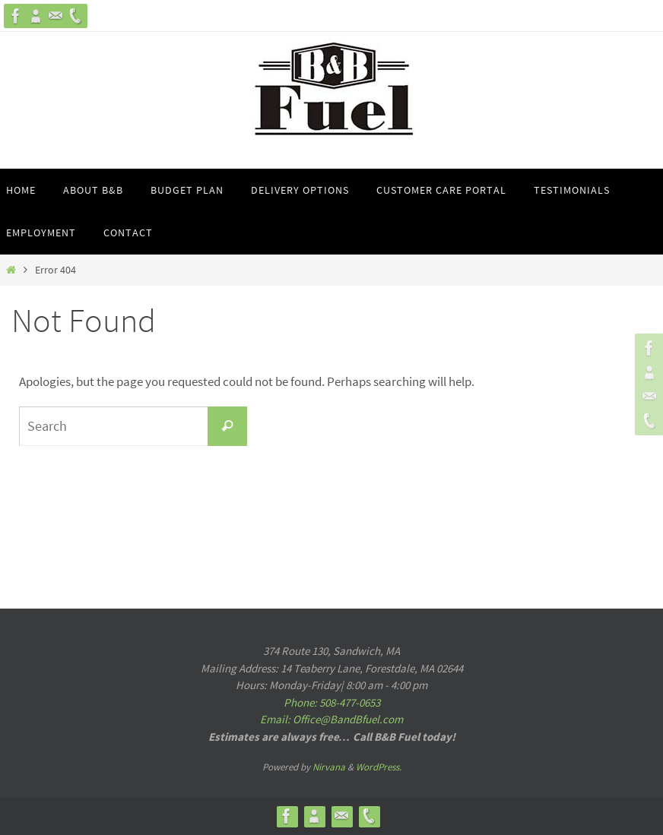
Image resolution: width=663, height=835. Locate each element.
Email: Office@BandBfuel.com (331, 719)
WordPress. (378, 767)
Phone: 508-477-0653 (332, 702)
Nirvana (328, 767)
